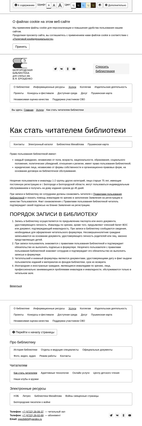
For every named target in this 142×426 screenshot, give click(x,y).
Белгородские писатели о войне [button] (32, 402)
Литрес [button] (27, 396)
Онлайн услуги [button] (80, 372)
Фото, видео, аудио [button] (25, 356)
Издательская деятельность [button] (111, 87)
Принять (21, 46)
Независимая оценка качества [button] (31, 99)
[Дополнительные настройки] (100, 5)
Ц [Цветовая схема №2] (78, 5)
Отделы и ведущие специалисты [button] (60, 349)
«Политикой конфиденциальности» (33, 39)
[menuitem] (21, 87)
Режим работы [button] (48, 356)
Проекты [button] (19, 93)
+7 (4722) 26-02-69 (33, 415)
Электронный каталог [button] (40, 144)
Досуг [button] (84, 93)
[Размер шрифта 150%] (54, 5)
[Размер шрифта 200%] (60, 5)
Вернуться (16, 286)
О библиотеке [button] (22, 87)
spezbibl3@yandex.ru (30, 419)
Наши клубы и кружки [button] (26, 379)
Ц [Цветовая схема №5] (93, 5)
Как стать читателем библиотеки (65, 110)
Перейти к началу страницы (33, 332)
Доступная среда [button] (67, 93)
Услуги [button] (72, 87)
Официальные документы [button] (97, 349)
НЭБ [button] (16, 396)
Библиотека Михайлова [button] (70, 144)
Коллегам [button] (85, 87)
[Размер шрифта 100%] (48, 5)
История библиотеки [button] (25, 349)
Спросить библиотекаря (105, 69)
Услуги (40, 110)
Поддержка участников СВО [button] (68, 99)
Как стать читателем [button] (25, 372)
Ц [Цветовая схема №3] (83, 5)
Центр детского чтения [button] (106, 372)
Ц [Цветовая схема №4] (88, 5)
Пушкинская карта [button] (101, 93)
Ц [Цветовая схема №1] (73, 6)
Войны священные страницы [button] (82, 396)
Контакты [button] (19, 144)
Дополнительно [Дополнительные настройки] (115, 5)
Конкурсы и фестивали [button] (40, 93)
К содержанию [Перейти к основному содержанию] (24, 5)
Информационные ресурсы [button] (49, 87)
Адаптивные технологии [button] (55, 372)
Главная (28, 110)
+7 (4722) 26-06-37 (33, 411)
